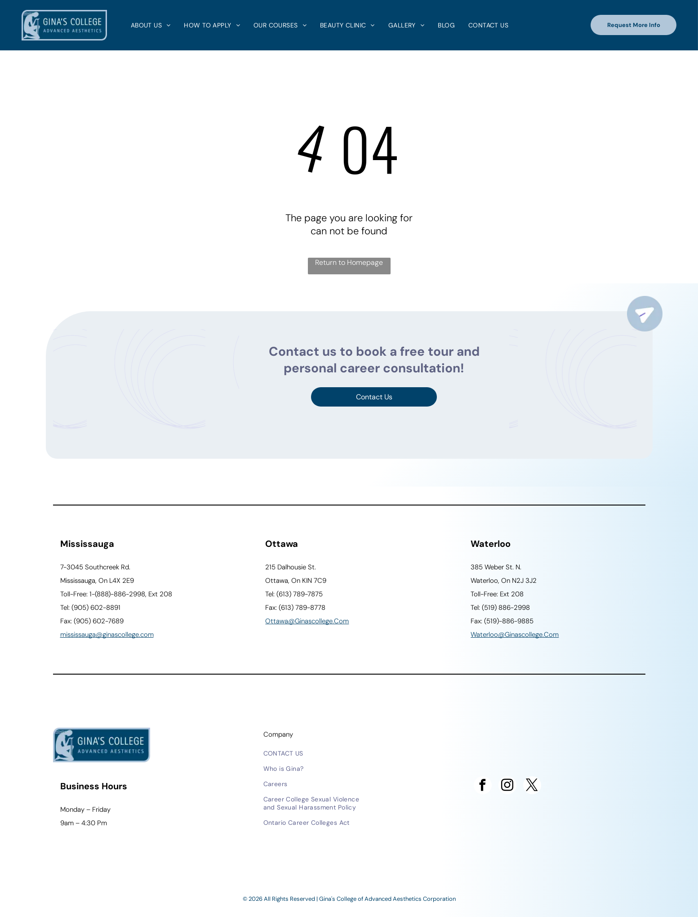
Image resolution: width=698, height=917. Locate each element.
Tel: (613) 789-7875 (294, 594)
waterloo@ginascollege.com (515, 634)
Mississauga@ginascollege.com (107, 634)
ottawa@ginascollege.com (307, 621)
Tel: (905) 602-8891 (90, 607)
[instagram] (507, 786)
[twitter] (532, 786)
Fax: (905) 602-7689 (92, 621)
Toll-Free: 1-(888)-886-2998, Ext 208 (116, 594)
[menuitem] (148, 25)
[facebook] (483, 786)
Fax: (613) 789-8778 (295, 607)
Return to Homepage (349, 262)
